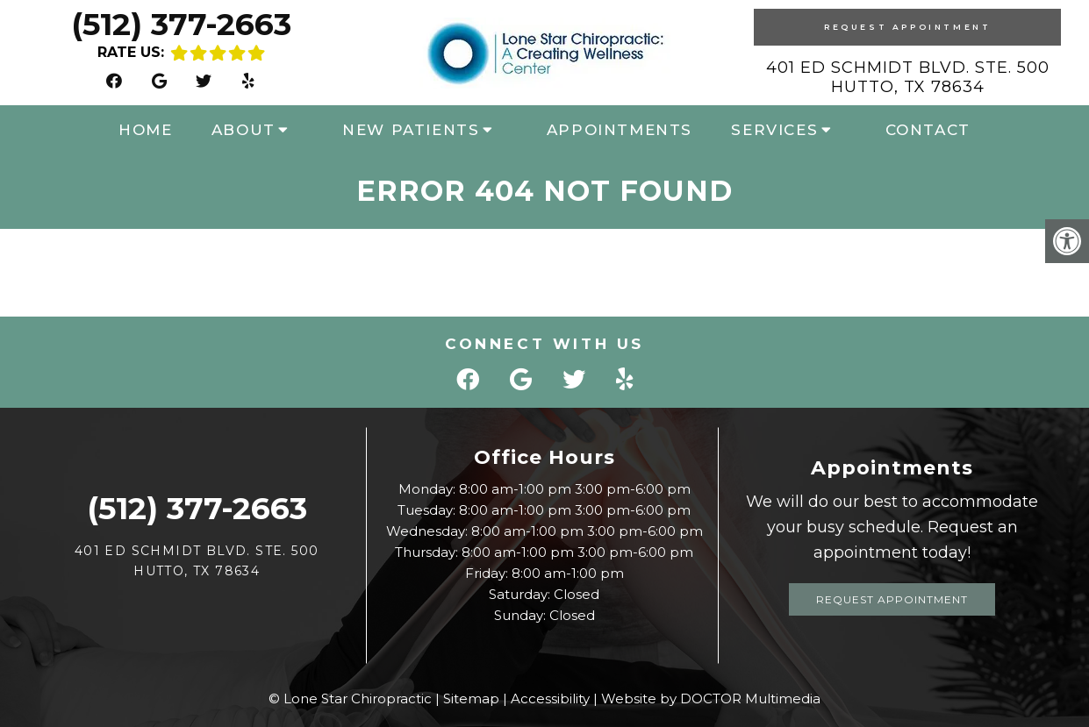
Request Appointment (907, 27)
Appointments (619, 130)
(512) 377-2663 (181, 24)
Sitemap (471, 698)
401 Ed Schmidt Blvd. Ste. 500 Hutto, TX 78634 (908, 77)
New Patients (410, 130)
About (243, 130)
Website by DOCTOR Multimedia (710, 698)
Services (774, 130)
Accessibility (550, 698)
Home (145, 130)
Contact (928, 130)
